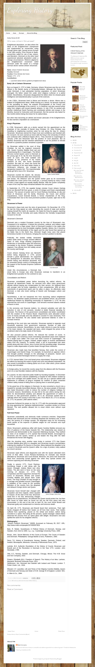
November (77, 147)
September (77, 152)
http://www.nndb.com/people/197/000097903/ (23, 525)
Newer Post (11, 631)
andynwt (46, 658)
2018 (74, 140)
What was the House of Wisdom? (83, 97)
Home (8, 33)
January (76, 190)
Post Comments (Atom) (22, 634)
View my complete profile (23, 649)
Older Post (61, 631)
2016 (74, 193)
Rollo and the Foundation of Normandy (79, 185)
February (77, 168)
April (75, 163)
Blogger (59, 658)
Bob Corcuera (22, 645)
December (77, 145)
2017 (74, 142)
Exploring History (30, 10)
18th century (15, 580)
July (75, 158)
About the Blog (32, 33)
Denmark (21, 580)
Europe (21, 33)
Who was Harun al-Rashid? (82, 88)
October (76, 150)
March (76, 165)
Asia (14, 33)
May (75, 160)
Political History (33, 580)
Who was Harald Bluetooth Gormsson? (79, 172)
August (76, 155)
